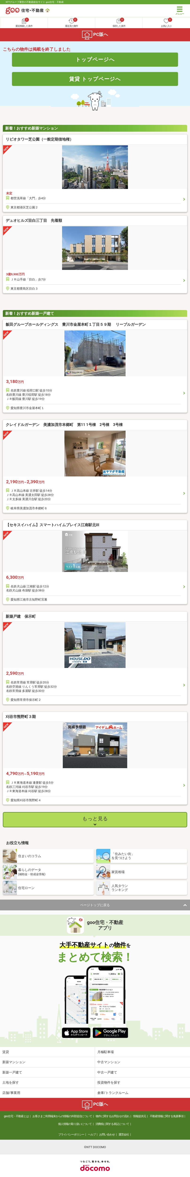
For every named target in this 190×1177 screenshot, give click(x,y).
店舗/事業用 (11, 1093)
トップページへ (95, 59)
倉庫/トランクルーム (112, 1093)
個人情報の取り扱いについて (75, 1124)
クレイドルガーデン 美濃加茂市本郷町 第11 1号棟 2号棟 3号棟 (64, 424)
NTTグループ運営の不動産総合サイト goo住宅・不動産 (35, 2)
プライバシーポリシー (71, 1134)
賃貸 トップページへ (95, 79)
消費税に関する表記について (112, 1124)
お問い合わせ (107, 1134)
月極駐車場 (105, 1052)
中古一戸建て (107, 1072)
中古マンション (108, 1062)
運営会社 (124, 1134)
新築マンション (13, 1062)
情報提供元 (139, 1116)
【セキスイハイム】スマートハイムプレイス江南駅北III (52, 525)
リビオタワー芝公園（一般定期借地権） (39, 139)
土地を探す (10, 1082)
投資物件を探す (108, 1082)
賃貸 (5, 1052)
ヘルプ (92, 1134)
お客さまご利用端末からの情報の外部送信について (62, 1116)
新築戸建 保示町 (21, 616)
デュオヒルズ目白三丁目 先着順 (34, 220)
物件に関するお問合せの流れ (112, 1116)
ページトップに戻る (95, 905)
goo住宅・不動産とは (16, 1116)
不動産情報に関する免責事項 (166, 1116)
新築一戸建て (12, 1072)
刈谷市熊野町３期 (21, 716)
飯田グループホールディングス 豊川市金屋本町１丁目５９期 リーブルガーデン (76, 324)
